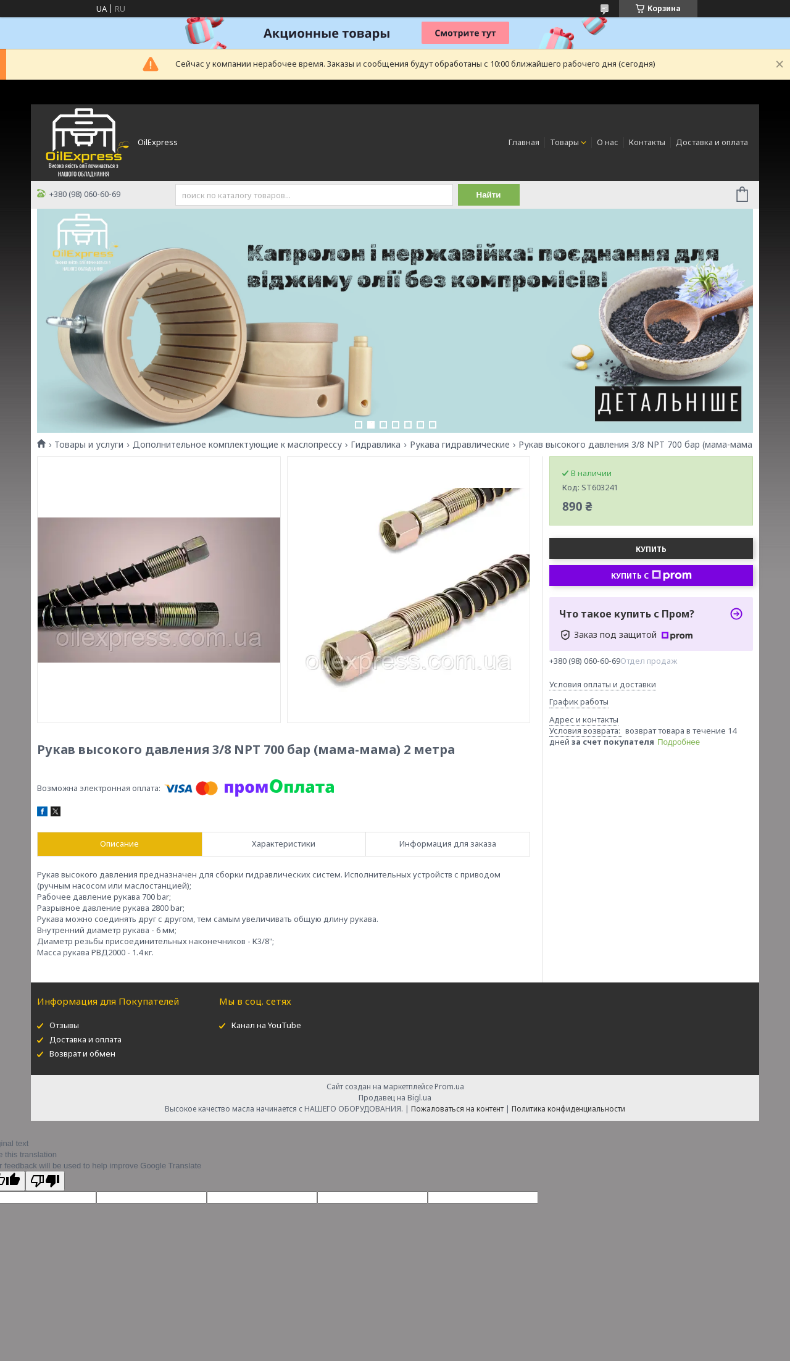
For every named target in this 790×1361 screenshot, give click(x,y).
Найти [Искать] (488, 194)
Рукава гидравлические (460, 444)
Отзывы (64, 1025)
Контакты (647, 142)
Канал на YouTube (266, 1025)
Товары (564, 142)
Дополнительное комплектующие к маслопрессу (237, 444)
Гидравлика (376, 444)
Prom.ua (449, 1086)
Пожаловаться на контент (457, 1108)
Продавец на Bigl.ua (395, 1097)
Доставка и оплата (712, 142)
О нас (607, 142)
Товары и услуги (88, 444)
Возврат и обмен (82, 1053)
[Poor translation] (45, 1181)
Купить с (651, 575)
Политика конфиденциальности (568, 1108)
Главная (524, 142)
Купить (651, 549)
